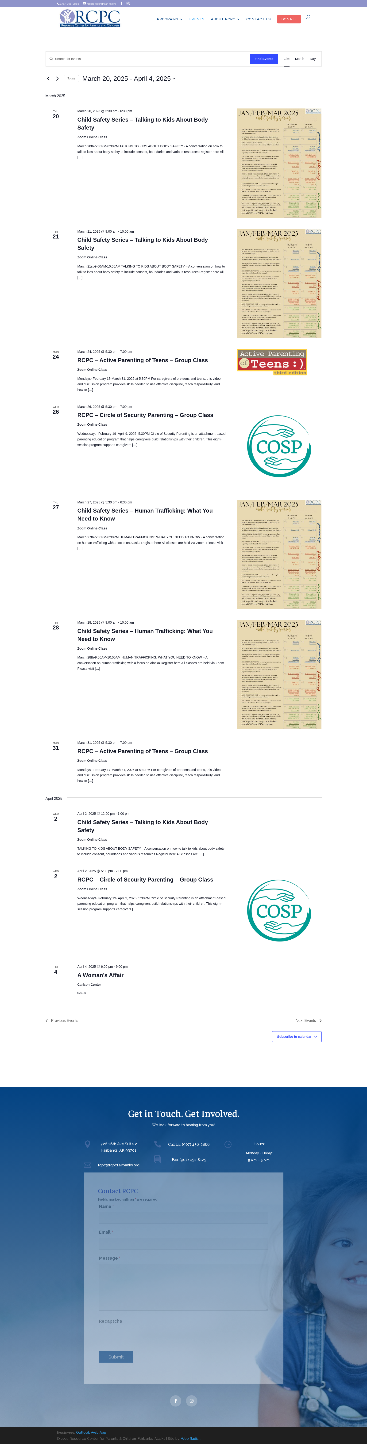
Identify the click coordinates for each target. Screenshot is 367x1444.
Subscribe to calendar (294, 1036)
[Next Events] (57, 79)
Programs (167, 19)
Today (71, 78)
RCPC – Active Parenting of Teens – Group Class (142, 360)
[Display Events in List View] (287, 59)
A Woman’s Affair (100, 975)
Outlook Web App (91, 1432)
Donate (289, 19)
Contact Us (258, 19)
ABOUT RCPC (223, 19)
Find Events (264, 59)
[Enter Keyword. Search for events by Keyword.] (148, 59)
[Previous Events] (48, 79)
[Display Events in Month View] (299, 59)
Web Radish (191, 1439)
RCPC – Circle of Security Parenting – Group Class (145, 415)
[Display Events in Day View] (313, 59)
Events (197, 19)
